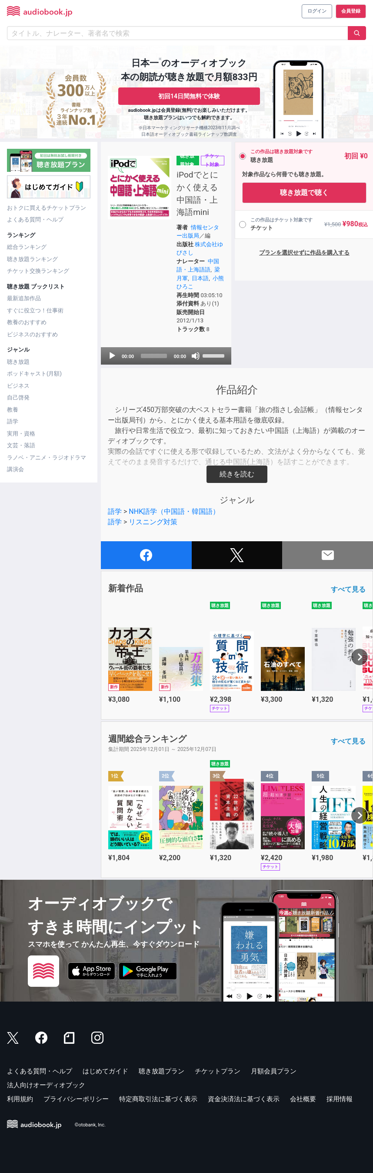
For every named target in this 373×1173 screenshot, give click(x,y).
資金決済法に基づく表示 (244, 1099)
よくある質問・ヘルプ (35, 219)
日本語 (199, 278)
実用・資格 (21, 433)
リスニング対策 (153, 522)
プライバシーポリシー (76, 1099)
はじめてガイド (105, 1071)
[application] (165, 356)
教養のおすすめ (27, 322)
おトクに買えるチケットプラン (46, 207)
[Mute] (194, 356)
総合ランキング (27, 247)
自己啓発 (18, 397)
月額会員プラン (273, 1071)
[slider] (153, 356)
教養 (12, 409)
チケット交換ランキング (38, 271)
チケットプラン (217, 1071)
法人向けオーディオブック (46, 1085)
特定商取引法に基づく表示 (158, 1099)
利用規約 (20, 1099)
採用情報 (339, 1099)
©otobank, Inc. (90, 1125)
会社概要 (303, 1099)
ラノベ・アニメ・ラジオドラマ (46, 457)
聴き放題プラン (161, 1071)
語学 (12, 421)
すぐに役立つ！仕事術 (35, 310)
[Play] (112, 356)
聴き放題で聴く (303, 192)
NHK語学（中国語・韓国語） (174, 511)
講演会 (15, 469)
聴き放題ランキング (32, 259)
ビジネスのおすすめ (32, 334)
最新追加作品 (24, 298)
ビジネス (18, 385)
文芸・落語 (21, 445)
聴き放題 (18, 362)
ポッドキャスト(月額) (34, 373)
